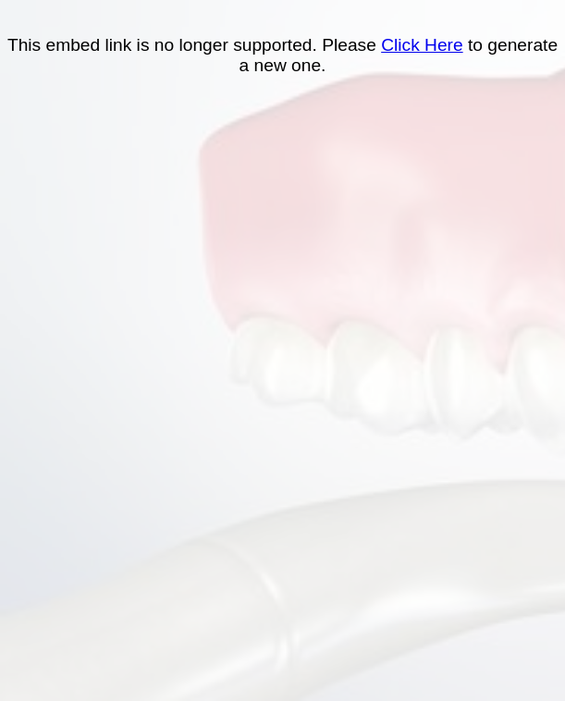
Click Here (422, 45)
